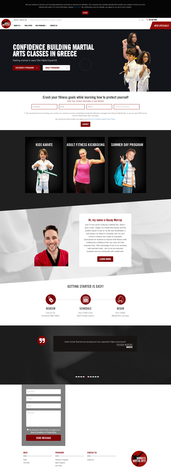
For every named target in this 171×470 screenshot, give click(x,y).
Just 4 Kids (58, 466)
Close (85, 12)
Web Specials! (161, 25)
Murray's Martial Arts (20, 20)
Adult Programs (56, 67)
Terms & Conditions (95, 119)
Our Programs (41, 26)
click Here (77, 7)
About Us (17, 26)
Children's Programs (26, 67)
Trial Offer (28, 25)
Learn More (105, 259)
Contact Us (53, 25)
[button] (76, 376)
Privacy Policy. (110, 119)
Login (141, 20)
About (25, 460)
